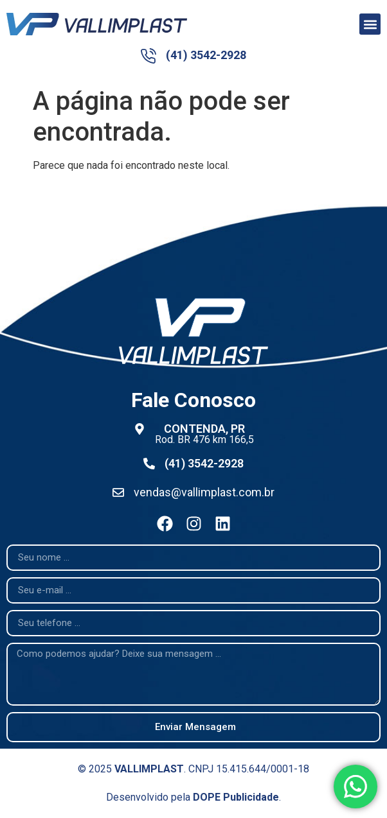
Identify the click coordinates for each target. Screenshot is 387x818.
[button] (370, 24)
